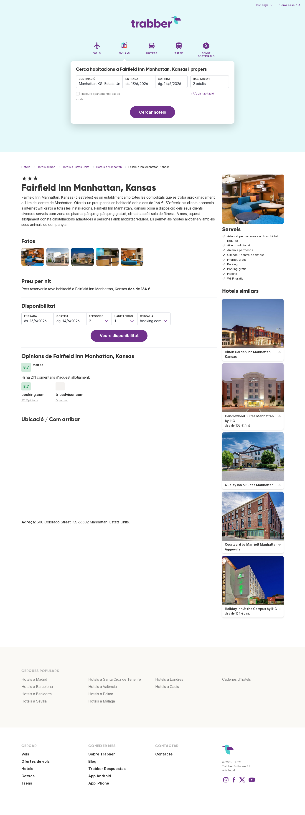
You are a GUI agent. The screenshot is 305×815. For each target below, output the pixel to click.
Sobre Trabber (101, 754)
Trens (26, 783)
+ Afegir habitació (202, 93)
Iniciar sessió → (289, 5)
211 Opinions (29, 400)
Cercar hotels (152, 112)
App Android (99, 776)
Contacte (164, 754)
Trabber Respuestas (107, 768)
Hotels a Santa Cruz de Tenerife (114, 679)
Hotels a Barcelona (37, 686)
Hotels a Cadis (167, 686)
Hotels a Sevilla (34, 701)
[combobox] (99, 81)
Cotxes (28, 776)
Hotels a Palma (100, 694)
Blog (92, 761)
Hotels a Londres (169, 679)
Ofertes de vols (35, 761)
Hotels (27, 768)
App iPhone (98, 783)
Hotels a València (102, 686)
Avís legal (228, 770)
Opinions (62, 400)
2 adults (199, 83)
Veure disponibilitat (119, 335)
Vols (25, 754)
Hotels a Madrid (34, 679)
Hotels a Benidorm (36, 694)
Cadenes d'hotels (236, 679)
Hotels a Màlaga (101, 701)
